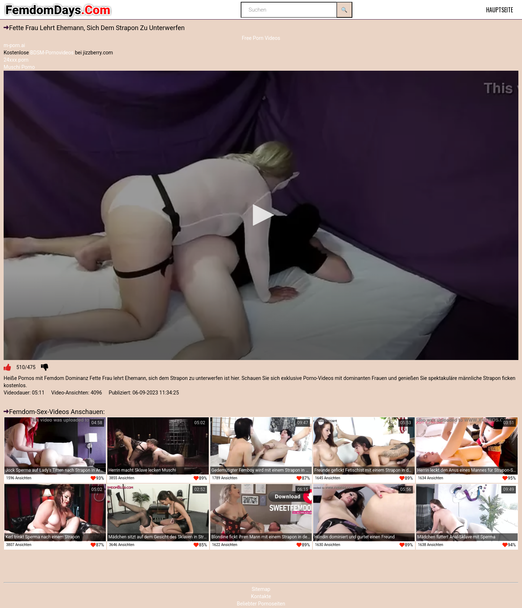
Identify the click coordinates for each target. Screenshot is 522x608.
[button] (261, 215)
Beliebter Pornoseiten (261, 604)
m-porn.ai (14, 45)
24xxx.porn (16, 60)
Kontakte (261, 596)
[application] (261, 215)
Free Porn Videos (261, 38)
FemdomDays (57, 10)
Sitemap (261, 589)
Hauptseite (499, 9)
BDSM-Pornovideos (52, 52)
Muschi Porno (19, 67)
